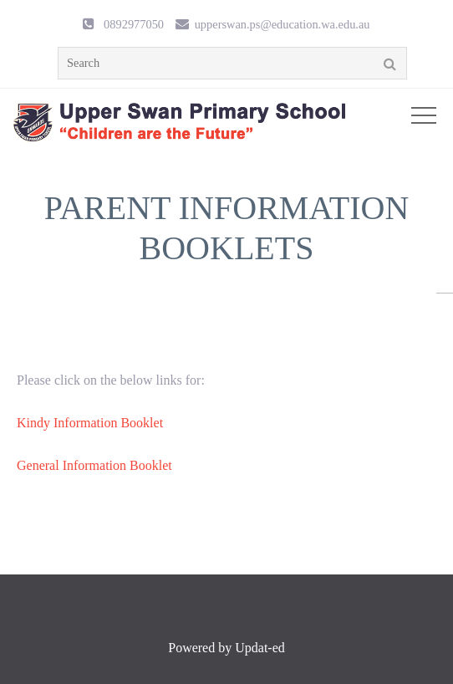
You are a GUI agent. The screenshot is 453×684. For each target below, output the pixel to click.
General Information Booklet (94, 465)
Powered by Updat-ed (226, 648)
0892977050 (134, 24)
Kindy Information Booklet (90, 423)
